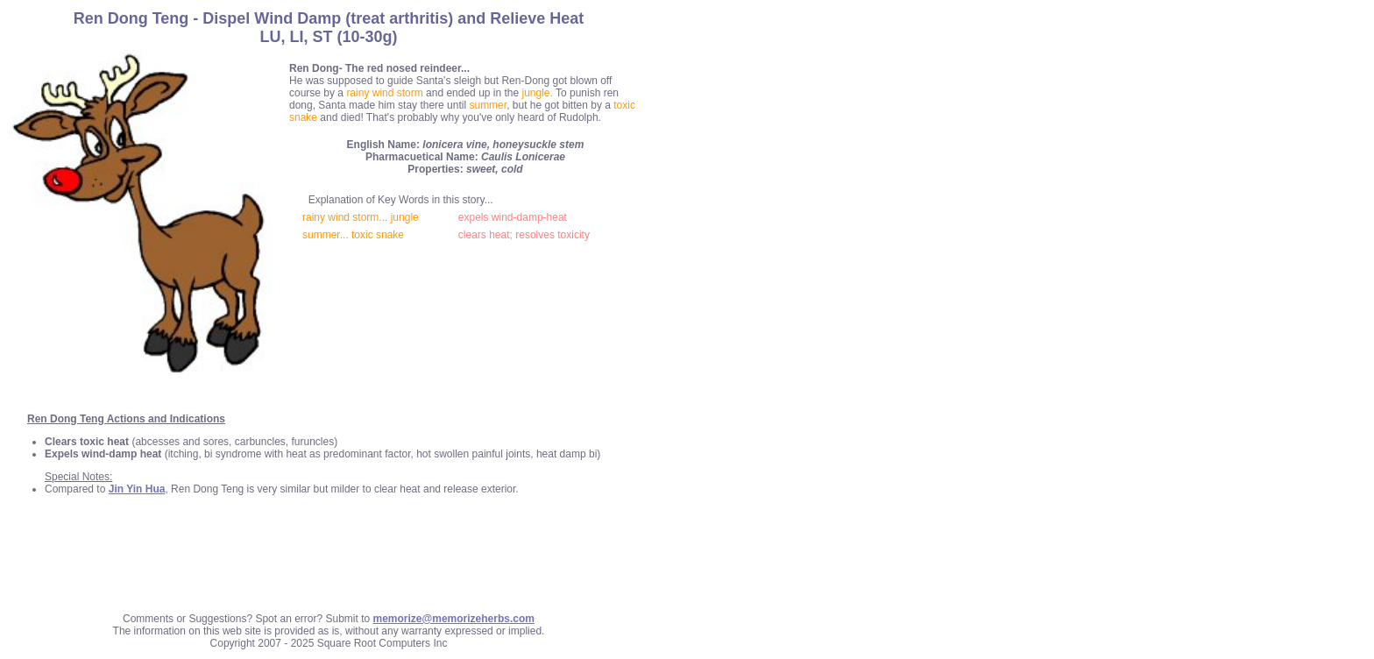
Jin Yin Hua (137, 489)
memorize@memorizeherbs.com (454, 619)
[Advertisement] (329, 560)
